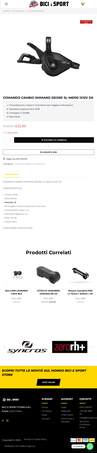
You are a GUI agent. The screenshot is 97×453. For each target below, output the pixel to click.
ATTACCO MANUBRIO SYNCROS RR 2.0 (48, 292)
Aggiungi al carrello (55, 140)
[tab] (11, 174)
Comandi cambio (35, 11)
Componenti (18, 11)
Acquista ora (49, 152)
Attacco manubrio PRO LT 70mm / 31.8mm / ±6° (80, 292)
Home (6, 11)
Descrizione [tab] (11, 174)
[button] (4, 347)
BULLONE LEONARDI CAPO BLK (16, 292)
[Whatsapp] (90, 446)
